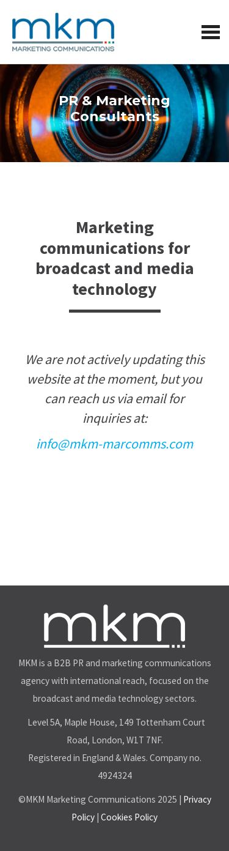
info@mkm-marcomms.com (114, 443)
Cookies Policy (129, 817)
